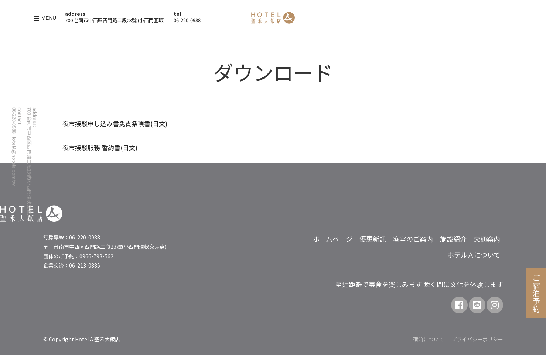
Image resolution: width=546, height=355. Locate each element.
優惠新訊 (372, 239)
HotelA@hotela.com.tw (14, 160)
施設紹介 (453, 239)
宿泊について (428, 339)
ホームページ (332, 239)
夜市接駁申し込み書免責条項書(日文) (114, 123)
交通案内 (487, 239)
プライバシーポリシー (477, 339)
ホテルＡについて (473, 254)
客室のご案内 (413, 239)
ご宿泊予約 (536, 293)
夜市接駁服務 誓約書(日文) (99, 147)
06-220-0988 (187, 20)
